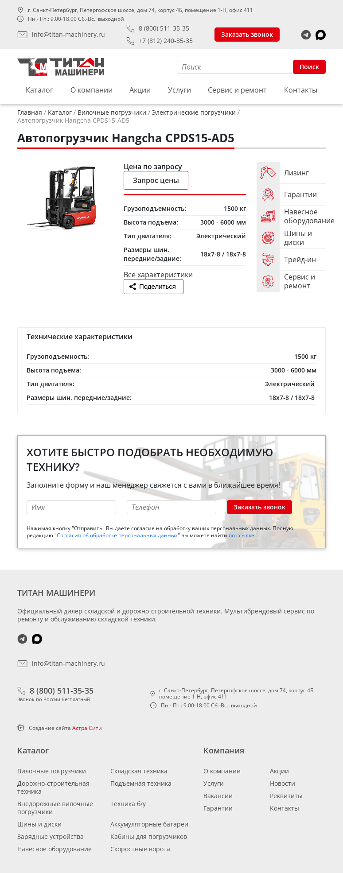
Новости (282, 783)
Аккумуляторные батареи (149, 824)
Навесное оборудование (54, 849)
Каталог (39, 90)
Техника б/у (128, 803)
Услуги (179, 90)
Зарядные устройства (50, 836)
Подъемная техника (141, 783)
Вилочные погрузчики (51, 771)
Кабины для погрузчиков (148, 836)
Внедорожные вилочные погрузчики (55, 807)
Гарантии (218, 808)
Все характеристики (158, 274)
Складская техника (139, 771)
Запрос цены (156, 180)
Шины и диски (39, 824)
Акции (140, 90)
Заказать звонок (247, 34)
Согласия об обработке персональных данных (117, 535)
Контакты (300, 90)
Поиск (309, 66)
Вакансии (218, 796)
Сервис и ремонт (237, 90)
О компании (91, 90)
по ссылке (241, 535)
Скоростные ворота (140, 849)
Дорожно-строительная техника (53, 787)
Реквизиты (286, 796)
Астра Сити (87, 728)
